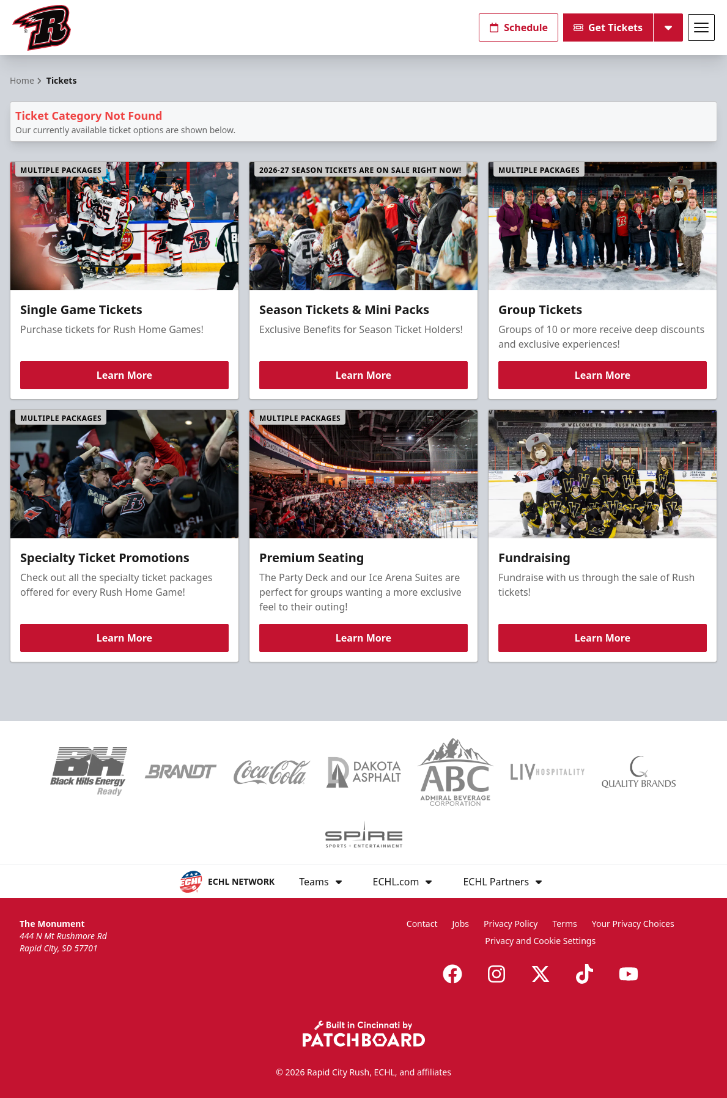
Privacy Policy (510, 923)
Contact (422, 923)
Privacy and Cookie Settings (540, 940)
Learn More (124, 375)
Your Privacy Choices (633, 923)
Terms (564, 923)
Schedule (518, 27)
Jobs (460, 923)
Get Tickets (608, 27)
